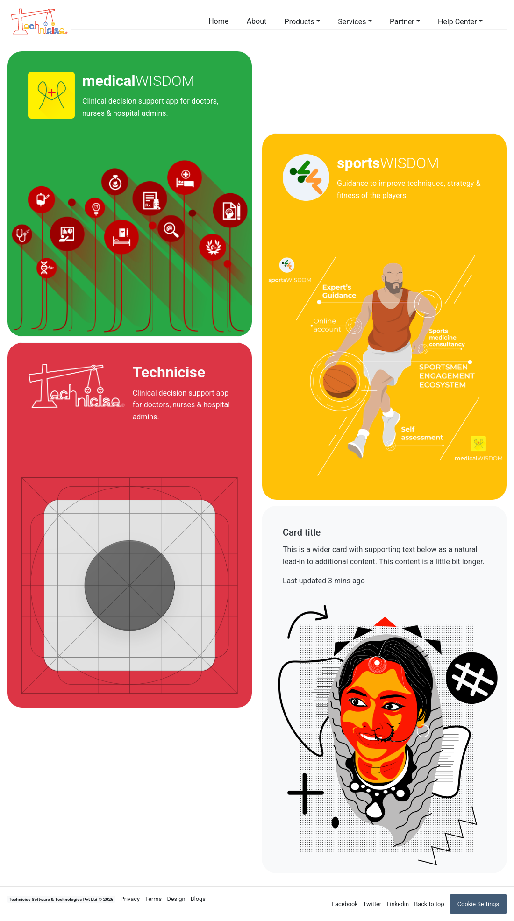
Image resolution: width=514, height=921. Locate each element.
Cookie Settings (478, 903)
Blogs (198, 898)
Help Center (457, 21)
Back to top (429, 903)
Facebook (345, 903)
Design (176, 898)
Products (299, 21)
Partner (402, 21)
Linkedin (397, 903)
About (257, 21)
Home (218, 21)
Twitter (372, 903)
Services (352, 21)
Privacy (130, 898)
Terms (153, 898)
